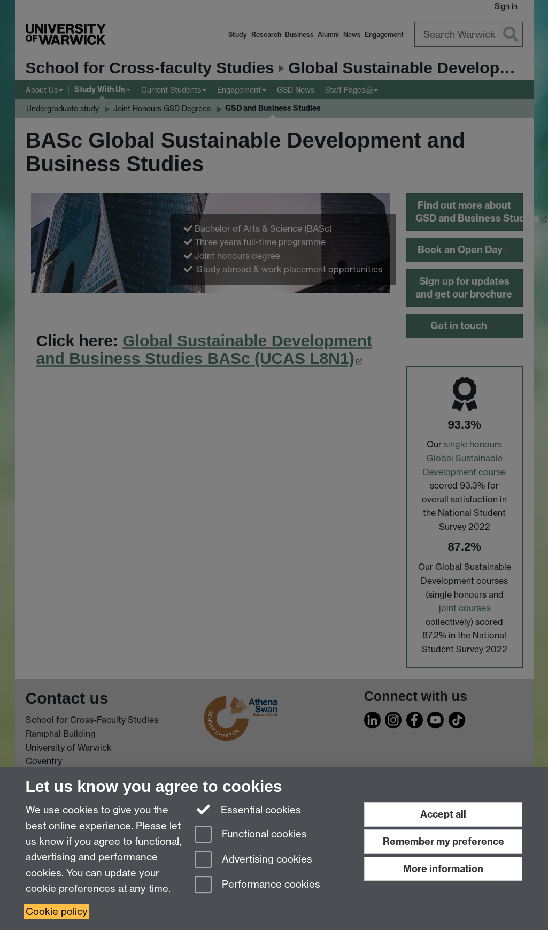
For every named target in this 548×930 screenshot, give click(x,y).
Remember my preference (443, 841)
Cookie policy (57, 911)
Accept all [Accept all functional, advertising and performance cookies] (443, 814)
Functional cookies (251, 835)
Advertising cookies (253, 860)
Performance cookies (257, 885)
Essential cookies (248, 809)
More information (443, 869)
